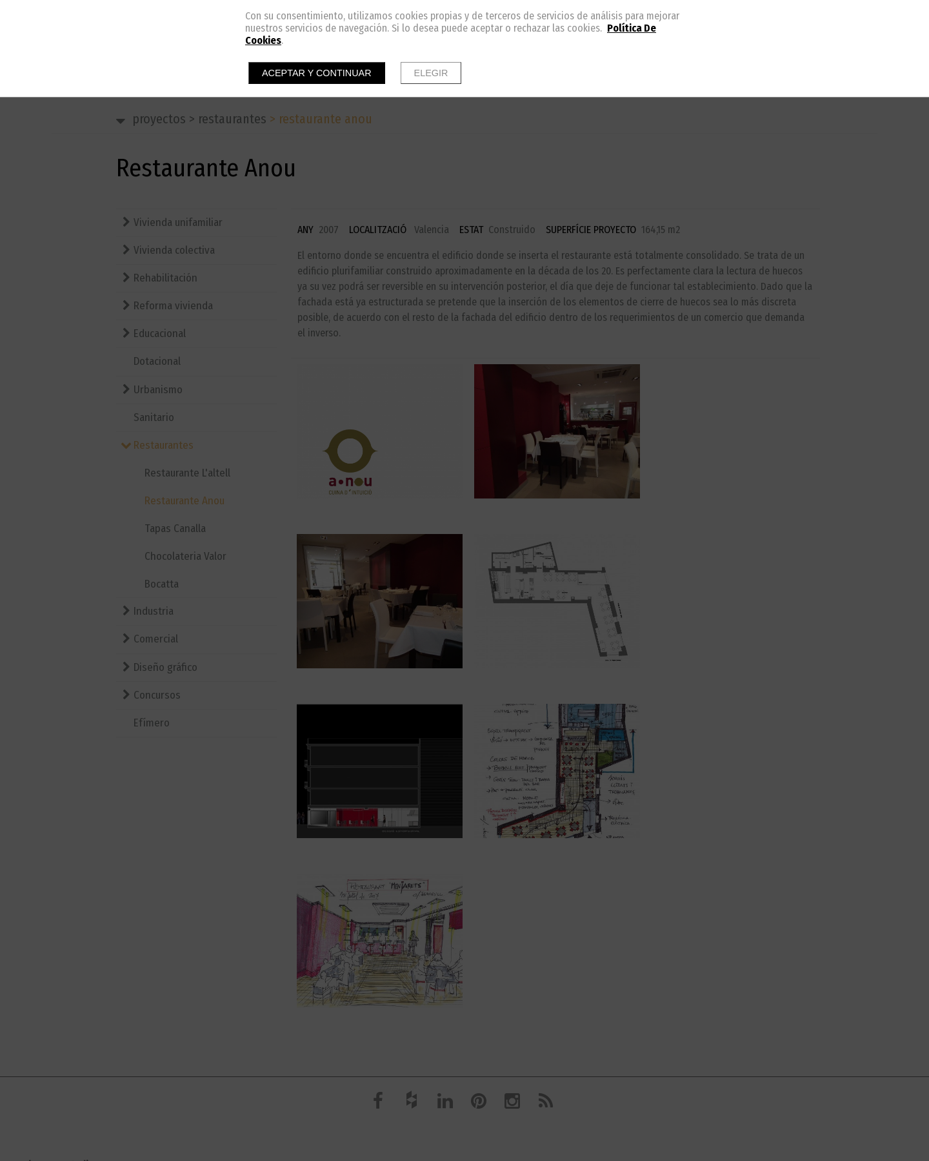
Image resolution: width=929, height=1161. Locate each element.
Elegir (431, 73)
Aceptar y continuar (317, 73)
